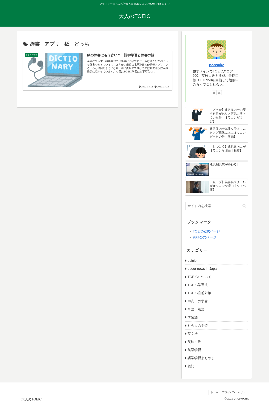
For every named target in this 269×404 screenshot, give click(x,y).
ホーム (214, 392)
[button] (244, 206)
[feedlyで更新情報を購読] (214, 92)
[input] (216, 206)
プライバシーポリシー (235, 392)
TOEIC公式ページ (206, 231)
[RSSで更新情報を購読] (219, 92)
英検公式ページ (204, 237)
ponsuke (216, 65)
